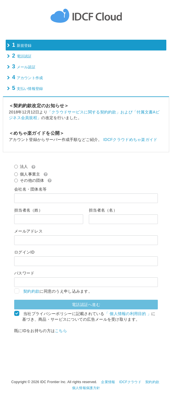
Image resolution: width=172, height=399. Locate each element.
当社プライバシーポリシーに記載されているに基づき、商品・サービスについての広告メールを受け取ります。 (88, 316)
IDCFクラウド (130, 382)
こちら (61, 330)
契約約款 (31, 291)
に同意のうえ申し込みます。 (57, 291)
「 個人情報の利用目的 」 (127, 313)
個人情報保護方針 (86, 388)
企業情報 (108, 382)
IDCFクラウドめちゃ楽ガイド (130, 139)
